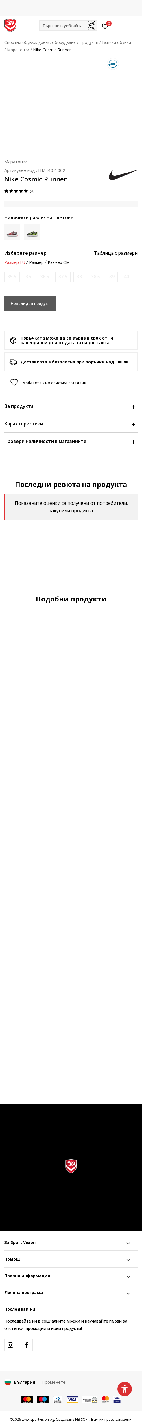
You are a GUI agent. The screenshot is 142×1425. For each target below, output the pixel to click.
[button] (68, 25)
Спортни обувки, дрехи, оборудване (40, 42)
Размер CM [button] (59, 262)
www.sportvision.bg (38, 1419)
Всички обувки (116, 42)
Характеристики (69, 424)
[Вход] (105, 25)
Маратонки (18, 49)
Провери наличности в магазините (69, 441)
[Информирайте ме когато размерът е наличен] (12, 277)
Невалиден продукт (30, 303)
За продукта (69, 406)
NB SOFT (82, 1419)
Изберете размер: (26, 253)
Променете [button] (53, 1382)
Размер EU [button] (14, 262)
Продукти (89, 42)
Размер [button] (36, 262)
